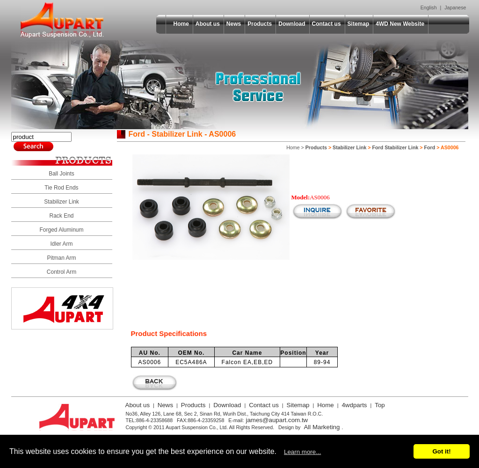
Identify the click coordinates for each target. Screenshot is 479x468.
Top (380, 405)
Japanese (455, 7)
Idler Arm (61, 244)
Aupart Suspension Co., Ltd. (62, 20)
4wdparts (354, 405)
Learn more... (302, 451)
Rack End (61, 215)
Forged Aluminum (61, 230)
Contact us (326, 24)
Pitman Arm (61, 258)
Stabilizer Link (61, 201)
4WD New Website (400, 24)
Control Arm (61, 272)
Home (181, 24)
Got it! (441, 451)
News (233, 24)
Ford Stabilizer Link (395, 147)
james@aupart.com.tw (277, 420)
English (429, 7)
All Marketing (322, 427)
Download (291, 24)
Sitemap (359, 24)
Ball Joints (61, 173)
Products (259, 24)
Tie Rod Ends (61, 187)
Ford (429, 147)
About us (208, 24)
